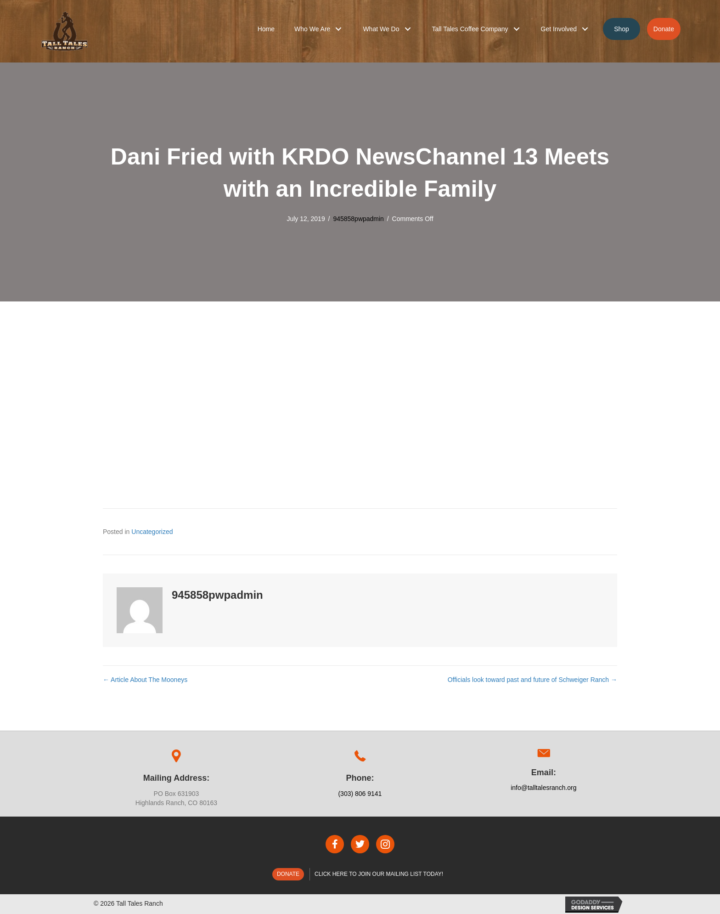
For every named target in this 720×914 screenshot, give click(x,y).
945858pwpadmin (358, 218)
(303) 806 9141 (360, 793)
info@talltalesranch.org (543, 787)
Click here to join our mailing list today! (379, 874)
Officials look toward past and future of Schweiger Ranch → (532, 679)
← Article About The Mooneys (145, 679)
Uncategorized (152, 531)
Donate (288, 874)
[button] (338, 29)
